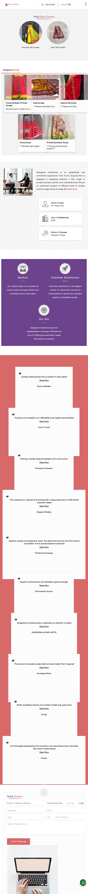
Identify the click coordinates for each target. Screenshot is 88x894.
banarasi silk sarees (30, 47)
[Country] (26, 817)
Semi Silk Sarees (58, 47)
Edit (81, 803)
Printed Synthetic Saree (57, 142)
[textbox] (72, 803)
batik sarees (38, 103)
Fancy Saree (25, 142)
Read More (44, 380)
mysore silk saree (68, 103)
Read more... (72, 189)
